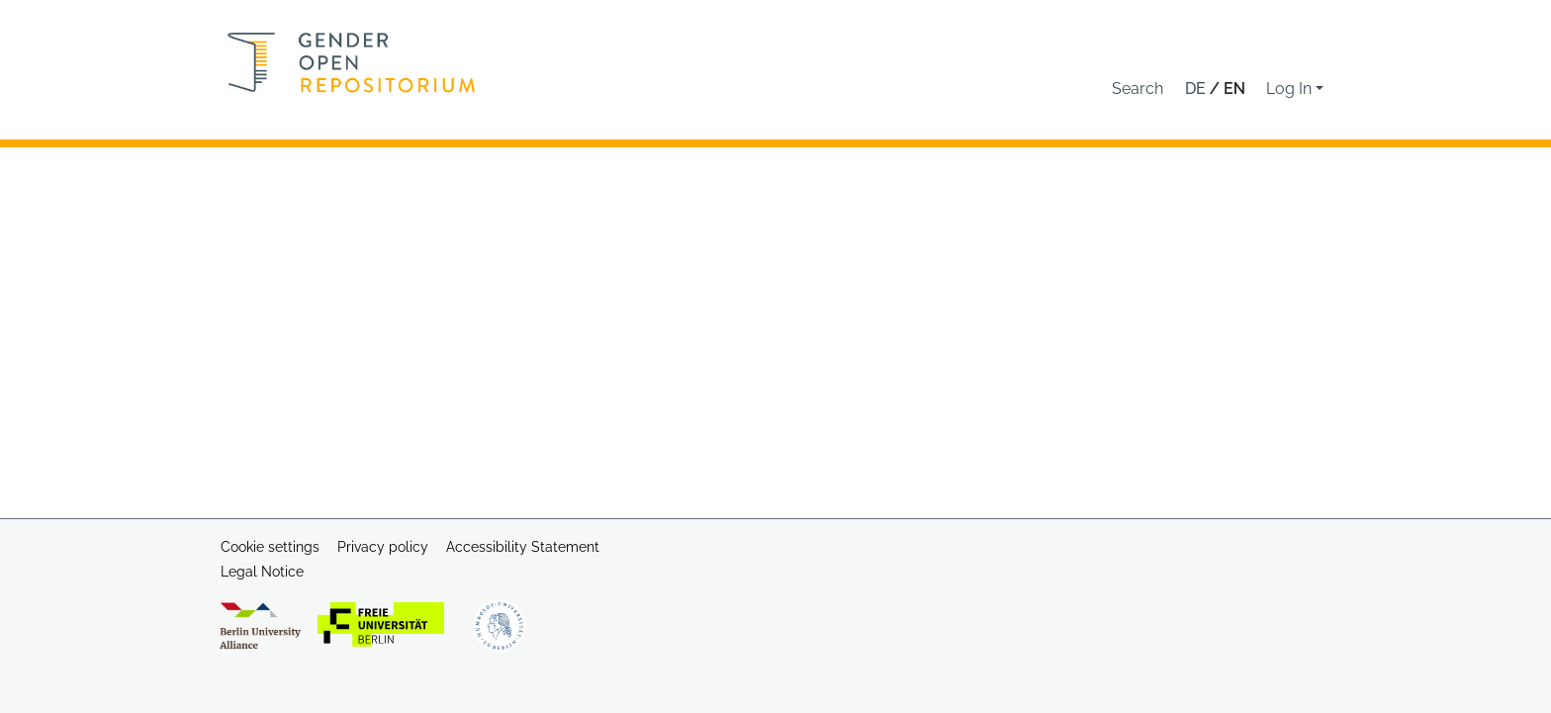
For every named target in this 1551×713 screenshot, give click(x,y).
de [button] (1197, 88)
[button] (1137, 89)
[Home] (352, 62)
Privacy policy (382, 547)
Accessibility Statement (522, 547)
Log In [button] (1291, 88)
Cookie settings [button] (270, 547)
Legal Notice (262, 571)
